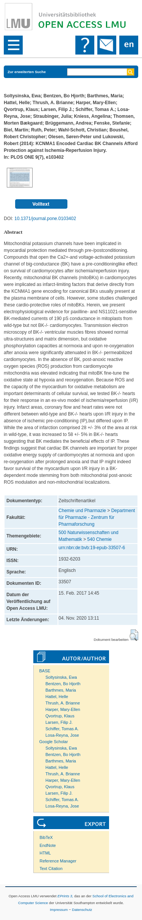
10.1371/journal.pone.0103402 (45, 218)
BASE (44, 671)
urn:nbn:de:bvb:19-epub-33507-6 (92, 547)
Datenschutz (82, 910)
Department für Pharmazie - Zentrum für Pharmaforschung (97, 517)
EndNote (48, 845)
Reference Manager (58, 861)
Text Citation (51, 868)
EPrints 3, (65, 896)
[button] (134, 635)
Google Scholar (53, 741)
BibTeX (46, 837)
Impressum (59, 910)
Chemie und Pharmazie (82, 510)
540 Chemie (99, 539)
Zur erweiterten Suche (27, 72)
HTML (45, 853)
